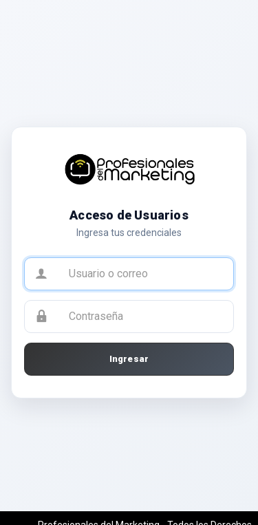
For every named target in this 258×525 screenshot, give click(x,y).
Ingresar (129, 359)
